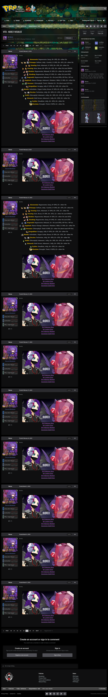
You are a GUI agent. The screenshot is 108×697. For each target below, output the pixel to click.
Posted (25, 51)
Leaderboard (39, 20)
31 (14, 45)
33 (20, 45)
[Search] (86, 8)
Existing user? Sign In (88, 20)
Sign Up (99, 20)
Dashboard (27, 20)
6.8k (10, 86)
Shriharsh (88, 47)
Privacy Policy (42, 678)
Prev (7, 45)
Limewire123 (102, 47)
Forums (17, 20)
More (71, 20)
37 (33, 45)
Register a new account (22, 655)
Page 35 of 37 (48, 45)
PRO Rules (50, 20)
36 (30, 45)
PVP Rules (75, 681)
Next (37, 45)
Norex (10, 51)
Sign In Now (57, 655)
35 (27, 45)
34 (23, 45)
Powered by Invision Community (99, 693)
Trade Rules (76, 680)
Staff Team (61, 20)
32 (17, 45)
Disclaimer (41, 676)
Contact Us (12, 693)
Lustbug (101, 42)
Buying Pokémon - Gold (28, 39)
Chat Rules (76, 678)
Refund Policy (42, 681)
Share (60, 38)
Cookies (19, 693)
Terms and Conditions (45, 680)
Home (7, 20)
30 (11, 45)
